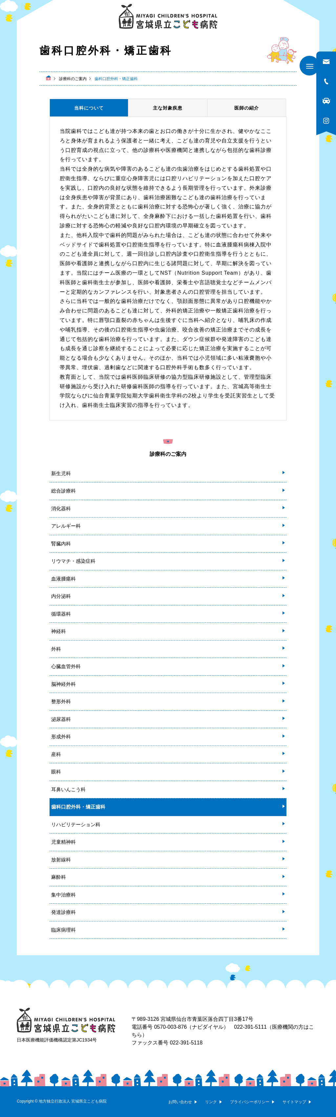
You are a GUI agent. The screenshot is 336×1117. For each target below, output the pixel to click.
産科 (56, 754)
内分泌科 (61, 596)
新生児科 (61, 473)
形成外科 (61, 736)
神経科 (58, 631)
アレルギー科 (66, 526)
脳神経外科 (63, 684)
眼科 (56, 771)
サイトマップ (294, 1102)
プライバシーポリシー (249, 1102)
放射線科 (61, 859)
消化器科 (61, 508)
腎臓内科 (61, 543)
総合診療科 (63, 491)
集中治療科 (63, 894)
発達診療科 (63, 912)
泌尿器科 (61, 719)
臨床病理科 (63, 930)
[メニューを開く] (309, 65)
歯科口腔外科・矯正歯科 (78, 807)
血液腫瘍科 (63, 578)
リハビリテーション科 (75, 824)
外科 (56, 649)
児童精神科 (63, 842)
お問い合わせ (180, 1102)
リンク (211, 1102)
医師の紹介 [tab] (246, 108)
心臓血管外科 (66, 666)
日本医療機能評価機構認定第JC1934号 (57, 1040)
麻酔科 (58, 877)
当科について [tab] (89, 108)
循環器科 (61, 614)
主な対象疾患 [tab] (167, 108)
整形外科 (61, 701)
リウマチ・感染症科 (73, 561)
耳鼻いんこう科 (68, 789)
